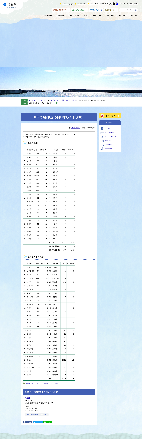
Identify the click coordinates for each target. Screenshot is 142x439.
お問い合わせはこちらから (38, 414)
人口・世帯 (60, 100)
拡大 (135, 4)
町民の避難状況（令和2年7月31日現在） (42, 103)
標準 (131, 4)
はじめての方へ (81, 4)
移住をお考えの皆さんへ (79, 10)
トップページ (33, 100)
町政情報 (52, 100)
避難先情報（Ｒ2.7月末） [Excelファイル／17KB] (42, 383)
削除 (57, 103)
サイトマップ (94, 4)
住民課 (27, 398)
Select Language (68, 4)
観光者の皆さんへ (110, 10)
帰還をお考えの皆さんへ (60, 10)
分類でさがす (43, 100)
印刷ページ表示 (75, 128)
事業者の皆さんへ (95, 10)
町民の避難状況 (71, 100)
